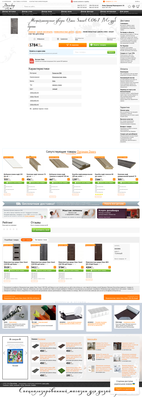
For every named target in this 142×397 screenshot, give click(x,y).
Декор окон (66, 11)
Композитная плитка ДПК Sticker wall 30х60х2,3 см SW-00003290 (48, 357)
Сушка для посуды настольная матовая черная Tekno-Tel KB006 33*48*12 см (70, 322)
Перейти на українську (124, 389)
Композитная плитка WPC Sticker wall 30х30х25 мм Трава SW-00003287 (74, 369)
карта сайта (45, 383)
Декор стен (27, 11)
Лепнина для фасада (86, 13)
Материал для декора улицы (48, 348)
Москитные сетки (65, 14)
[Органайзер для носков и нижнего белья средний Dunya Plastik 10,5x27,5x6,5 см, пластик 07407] (99, 313)
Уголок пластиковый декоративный (40, 322)
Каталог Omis (53, 60)
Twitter (11, 385)
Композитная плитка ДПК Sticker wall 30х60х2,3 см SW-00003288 (48, 369)
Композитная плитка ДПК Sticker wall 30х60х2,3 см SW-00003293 (48, 344)
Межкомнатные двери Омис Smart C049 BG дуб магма (43, 263)
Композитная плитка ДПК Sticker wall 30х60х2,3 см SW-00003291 (74, 344)
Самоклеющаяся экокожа (129, 322)
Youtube (33, 385)
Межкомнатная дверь (59, 77)
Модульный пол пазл (47, 14)
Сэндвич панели (29, 14)
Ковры (43, 13)
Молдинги (24, 13)
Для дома (124, 11)
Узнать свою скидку (15, 182)
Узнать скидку (98, 45)
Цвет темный (26, 240)
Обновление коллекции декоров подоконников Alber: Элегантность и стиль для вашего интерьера (104, 368)
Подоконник (74, 13)
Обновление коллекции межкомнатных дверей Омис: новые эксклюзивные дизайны (130, 356)
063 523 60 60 (82, 7)
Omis (76, 39)
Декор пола (47, 11)
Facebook (6, 385)
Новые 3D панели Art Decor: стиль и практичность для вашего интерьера (104, 356)
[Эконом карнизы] (15, 313)
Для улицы (135, 13)
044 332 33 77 (82, 5)
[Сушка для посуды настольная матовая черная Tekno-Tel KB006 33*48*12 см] (71, 313)
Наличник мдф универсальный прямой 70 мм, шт (127, 176)
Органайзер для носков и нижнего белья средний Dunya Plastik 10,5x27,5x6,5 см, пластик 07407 (97, 323)
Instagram (17, 385)
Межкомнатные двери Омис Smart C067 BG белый (122, 298)
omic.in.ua (110, 39)
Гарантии (125, 107)
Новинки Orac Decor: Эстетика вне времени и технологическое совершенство (103, 345)
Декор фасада (87, 11)
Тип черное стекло (41, 240)
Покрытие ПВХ (57, 73)
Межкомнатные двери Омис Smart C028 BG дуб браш (16, 263)
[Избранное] (129, 6)
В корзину (73, 45)
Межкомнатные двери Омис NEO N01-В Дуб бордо (97, 263)
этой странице (30, 216)
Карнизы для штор (66, 13)
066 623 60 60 (93, 7)
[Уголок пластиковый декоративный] (43, 313)
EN (137, 1)
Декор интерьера (108, 11)
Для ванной (129, 13)
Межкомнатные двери (105, 13)
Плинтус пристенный (50, 13)
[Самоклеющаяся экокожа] (127, 313)
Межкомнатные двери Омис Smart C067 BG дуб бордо (70, 263)
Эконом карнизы (13, 322)
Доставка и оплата (20, 1)
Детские (15, 357)
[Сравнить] (133, 6)
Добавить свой (41, 230)
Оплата (124, 69)
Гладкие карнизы (6, 13)
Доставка (125, 20)
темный (54, 89)
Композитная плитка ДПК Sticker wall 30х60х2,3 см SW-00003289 (74, 357)
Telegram (27, 385)
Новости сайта (92, 339)
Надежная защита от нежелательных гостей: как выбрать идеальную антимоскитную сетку (130, 345)
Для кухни (122, 13)
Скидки (110, 1)
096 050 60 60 (93, 5)
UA (136, 1)
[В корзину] (23, 179)
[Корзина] (138, 6)
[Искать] (72, 6)
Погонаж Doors (86, 151)
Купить (111, 52)
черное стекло (57, 85)
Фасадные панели (94, 14)
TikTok (22, 385)
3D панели (30, 13)
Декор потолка (9, 11)
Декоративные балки (13, 14)
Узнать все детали (114, 203)
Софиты (87, 14)
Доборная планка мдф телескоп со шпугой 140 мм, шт (59, 176)
